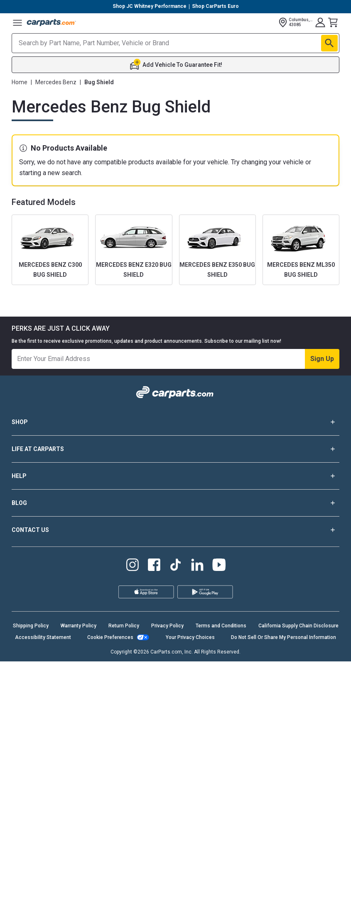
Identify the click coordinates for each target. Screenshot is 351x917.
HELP (175, 476)
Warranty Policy (78, 626)
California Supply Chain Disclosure (298, 626)
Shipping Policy (31, 626)
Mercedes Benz (55, 82)
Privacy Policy (167, 626)
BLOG (175, 503)
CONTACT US (175, 530)
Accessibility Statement (43, 637)
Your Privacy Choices (190, 637)
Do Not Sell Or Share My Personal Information (283, 637)
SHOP (175, 422)
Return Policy (123, 626)
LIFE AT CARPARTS (175, 449)
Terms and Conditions (221, 626)
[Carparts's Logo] (51, 22)
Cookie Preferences (110, 637)
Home (19, 82)
